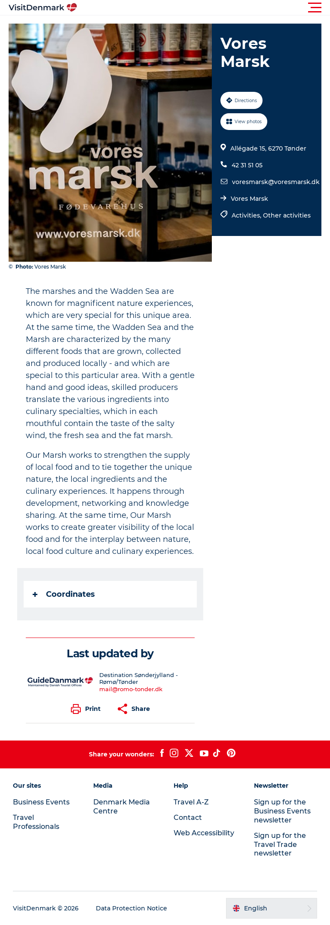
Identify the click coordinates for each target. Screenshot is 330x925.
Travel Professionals (36, 822)
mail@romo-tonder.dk (130, 689)
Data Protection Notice (131, 908)
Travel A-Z (191, 802)
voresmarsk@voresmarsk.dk (276, 182)
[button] (203, 8)
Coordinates (64, 594)
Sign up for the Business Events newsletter (282, 811)
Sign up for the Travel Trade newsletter (280, 844)
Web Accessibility (204, 833)
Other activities (287, 215)
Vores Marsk (249, 199)
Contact (188, 817)
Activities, (247, 215)
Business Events (41, 802)
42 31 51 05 (247, 165)
